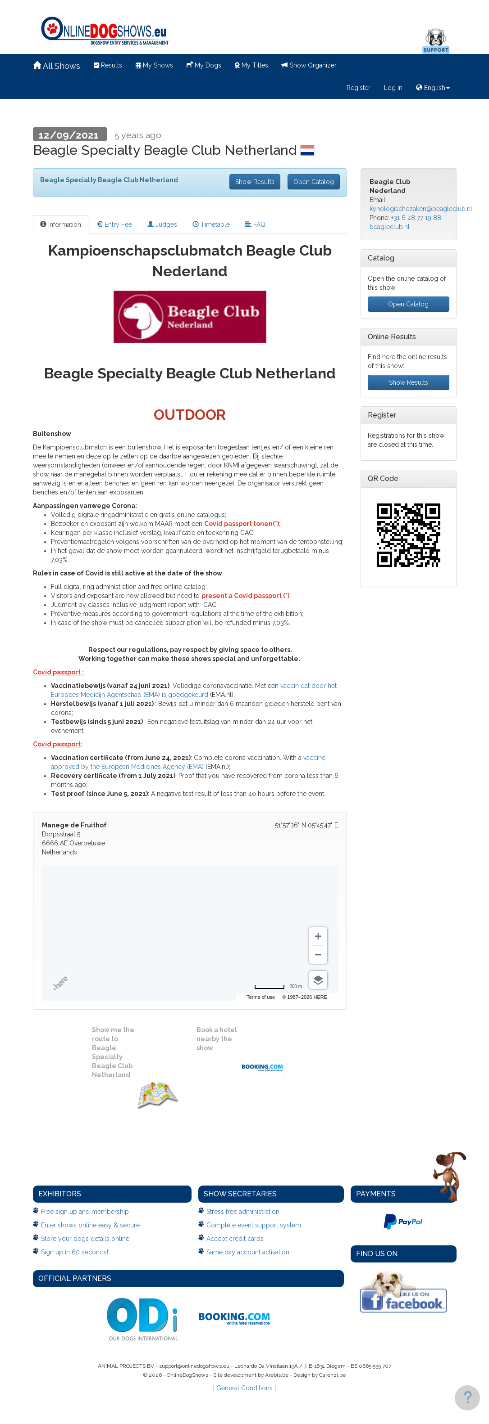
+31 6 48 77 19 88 (416, 217)
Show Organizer (309, 65)
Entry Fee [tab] (114, 224)
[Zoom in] (318, 936)
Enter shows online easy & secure (90, 1225)
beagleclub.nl (390, 226)
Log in (393, 87)
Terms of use (261, 997)
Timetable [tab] (211, 224)
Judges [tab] (162, 224)
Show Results (254, 181)
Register (358, 87)
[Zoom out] (318, 955)
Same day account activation (247, 1252)
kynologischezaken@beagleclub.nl (421, 208)
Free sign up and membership (85, 1211)
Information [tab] (60, 224)
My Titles (251, 65)
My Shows (154, 65)
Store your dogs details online (85, 1238)
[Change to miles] (278, 987)
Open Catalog (313, 181)
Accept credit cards (235, 1238)
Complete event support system (253, 1225)
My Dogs (204, 64)
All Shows (56, 66)
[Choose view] (318, 980)
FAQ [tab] (255, 224)
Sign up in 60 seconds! (74, 1252)
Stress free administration (242, 1211)
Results (108, 65)
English (433, 87)
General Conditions (244, 1388)
